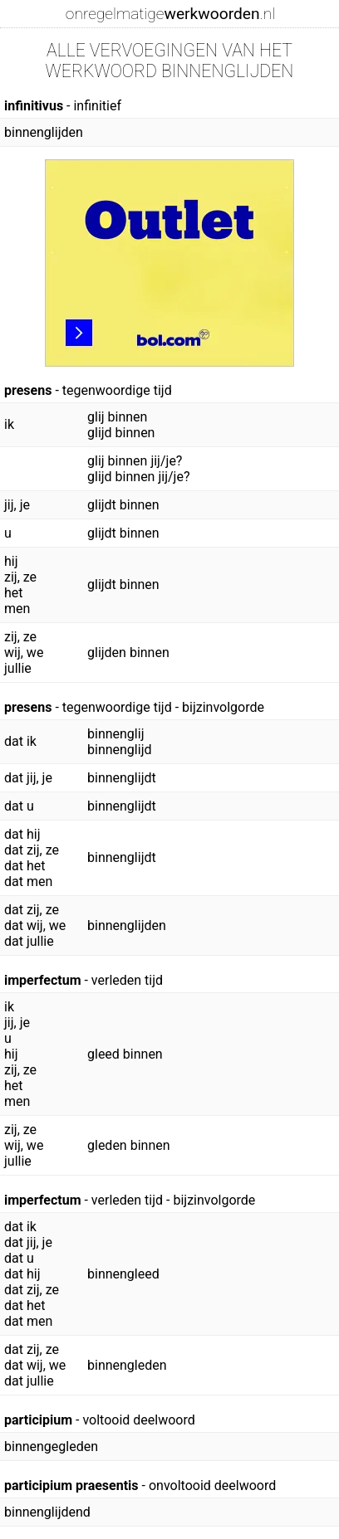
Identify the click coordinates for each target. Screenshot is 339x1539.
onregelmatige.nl (170, 13)
